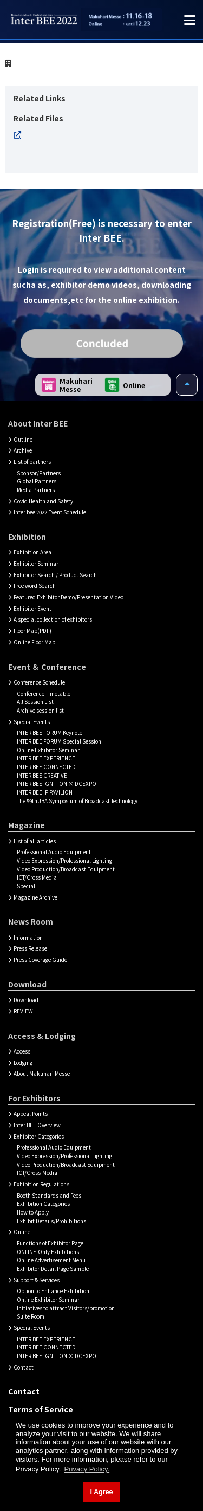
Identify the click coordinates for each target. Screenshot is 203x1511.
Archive (23, 450)
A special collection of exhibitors (53, 619)
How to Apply (33, 1212)
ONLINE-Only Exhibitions (48, 1252)
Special (26, 886)
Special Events (32, 722)
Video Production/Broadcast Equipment (66, 869)
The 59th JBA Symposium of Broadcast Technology (77, 801)
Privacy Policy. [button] (87, 1469)
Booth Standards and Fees (49, 1195)
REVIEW (23, 1011)
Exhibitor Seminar (36, 563)
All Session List (35, 702)
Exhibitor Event (32, 608)
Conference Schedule (39, 682)
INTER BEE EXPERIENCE (46, 758)
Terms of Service (40, 1409)
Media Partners (36, 490)
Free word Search (35, 586)
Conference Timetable (43, 694)
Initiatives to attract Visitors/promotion (66, 1308)
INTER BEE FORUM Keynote (49, 733)
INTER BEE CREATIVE (42, 775)
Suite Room (30, 1316)
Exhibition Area (32, 552)
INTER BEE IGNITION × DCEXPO (56, 783)
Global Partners (36, 481)
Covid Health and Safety (43, 501)
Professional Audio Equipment (54, 852)
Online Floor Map (34, 642)
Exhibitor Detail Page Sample (53, 1269)
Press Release (30, 948)
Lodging (23, 1063)
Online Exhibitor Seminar (48, 750)
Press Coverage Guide (40, 960)
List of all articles (35, 841)
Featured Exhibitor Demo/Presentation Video (68, 597)
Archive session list (40, 710)
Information (28, 937)
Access (22, 1051)
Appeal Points (31, 1114)
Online (22, 1232)
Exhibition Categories (43, 1203)
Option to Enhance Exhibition (53, 1291)
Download (26, 1000)
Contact (24, 1367)
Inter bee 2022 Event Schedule (50, 512)
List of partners (32, 462)
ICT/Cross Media (37, 877)
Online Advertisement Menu (51, 1260)
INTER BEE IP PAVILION (45, 792)
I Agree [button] (101, 1492)
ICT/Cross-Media (37, 1173)
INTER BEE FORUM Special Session (59, 741)
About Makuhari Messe (42, 1073)
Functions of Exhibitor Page (50, 1243)
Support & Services (37, 1280)
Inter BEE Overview (37, 1125)
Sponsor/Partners (39, 473)
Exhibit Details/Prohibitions (51, 1221)
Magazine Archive (35, 897)
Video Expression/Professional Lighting (64, 860)
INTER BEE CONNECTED (46, 767)
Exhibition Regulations (41, 1184)
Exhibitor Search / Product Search (55, 575)
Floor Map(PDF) (32, 631)
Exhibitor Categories (39, 1136)
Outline (23, 439)
